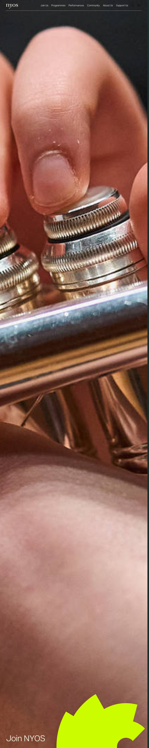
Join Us (44, 5)
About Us (108, 5)
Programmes (58, 5)
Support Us (122, 5)
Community (93, 5)
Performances (76, 5)
